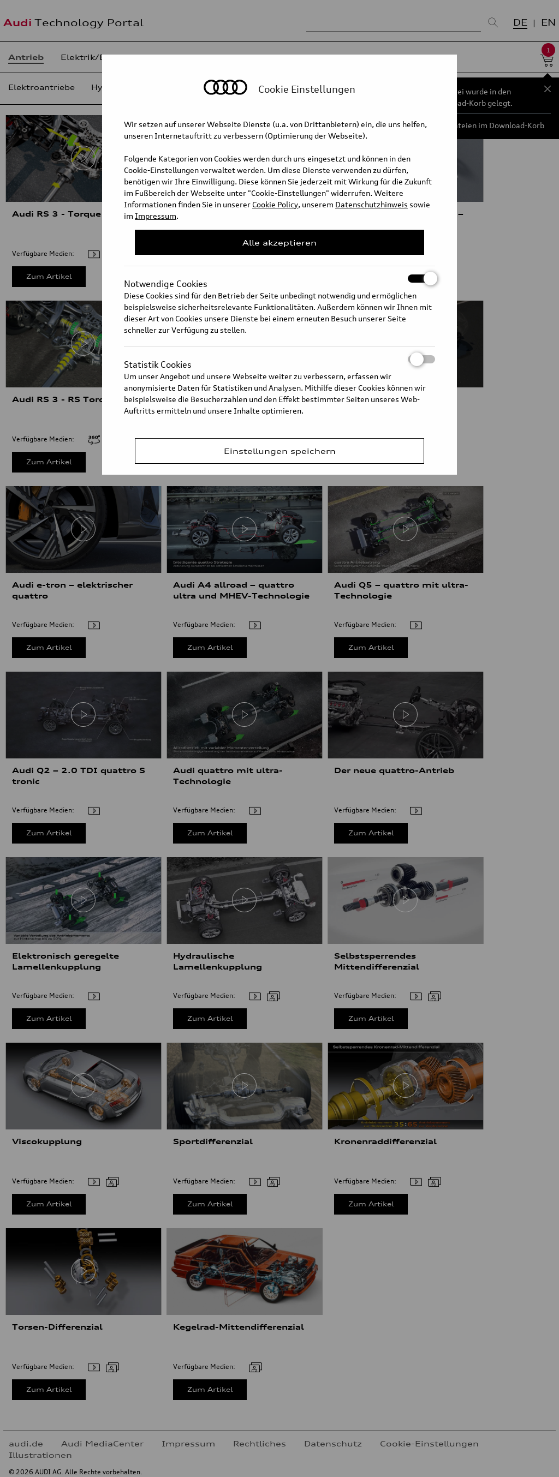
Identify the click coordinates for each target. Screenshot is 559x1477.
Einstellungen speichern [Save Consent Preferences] (280, 451)
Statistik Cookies (279, 359)
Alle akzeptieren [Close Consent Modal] (279, 242)
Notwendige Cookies (279, 278)
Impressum (155, 215)
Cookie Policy (275, 204)
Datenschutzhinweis (371, 204)
